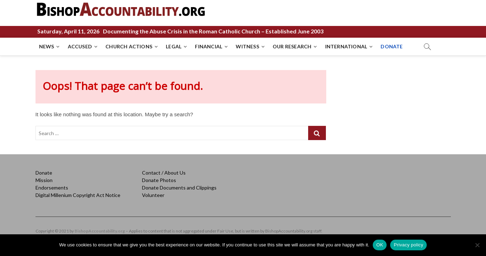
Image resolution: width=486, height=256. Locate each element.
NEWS (46, 46)
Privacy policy (408, 244)
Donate (44, 173)
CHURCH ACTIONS (128, 46)
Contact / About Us (164, 173)
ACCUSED (80, 46)
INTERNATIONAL (346, 46)
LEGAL (173, 46)
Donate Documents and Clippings (179, 188)
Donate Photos (159, 180)
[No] (477, 245)
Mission (44, 180)
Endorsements (52, 188)
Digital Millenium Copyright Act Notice (78, 195)
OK (379, 244)
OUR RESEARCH (292, 46)
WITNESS (247, 46)
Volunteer (153, 195)
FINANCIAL (208, 46)
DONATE (392, 46)
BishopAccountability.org (100, 231)
